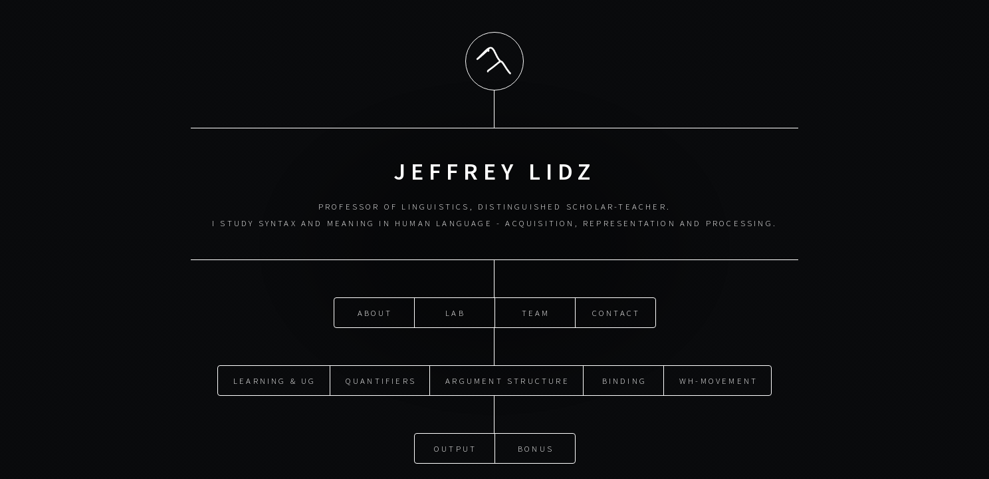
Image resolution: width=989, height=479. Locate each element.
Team (536, 312)
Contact (616, 312)
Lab (455, 312)
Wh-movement (718, 380)
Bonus (536, 447)
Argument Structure (507, 380)
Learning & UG (274, 380)
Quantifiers (381, 380)
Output (455, 447)
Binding (624, 380)
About (375, 312)
